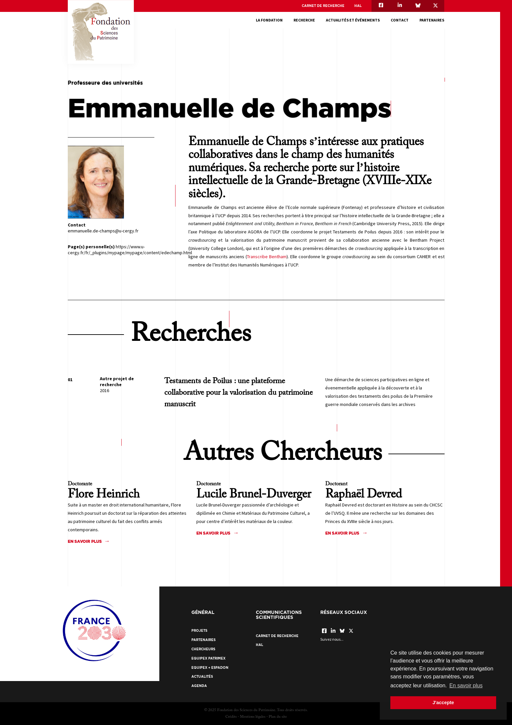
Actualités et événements (353, 20)
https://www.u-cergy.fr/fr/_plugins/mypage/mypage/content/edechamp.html (130, 250)
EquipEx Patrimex (208, 658)
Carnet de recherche (323, 6)
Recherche (304, 20)
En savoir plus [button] (466, 685)
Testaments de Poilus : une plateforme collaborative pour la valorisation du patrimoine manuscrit (238, 392)
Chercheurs (203, 649)
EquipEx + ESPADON (209, 667)
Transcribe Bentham (267, 257)
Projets (199, 630)
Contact (400, 20)
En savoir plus (85, 541)
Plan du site (278, 717)
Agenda (199, 686)
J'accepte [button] (443, 702)
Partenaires (431, 20)
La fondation (269, 20)
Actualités (202, 676)
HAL (358, 6)
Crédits (231, 717)
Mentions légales (252, 717)
